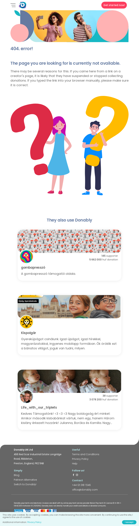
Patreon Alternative (25, 479)
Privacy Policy (80, 459)
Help (74, 463)
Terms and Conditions (85, 454)
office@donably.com (85, 489)
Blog (16, 475)
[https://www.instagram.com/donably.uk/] (77, 475)
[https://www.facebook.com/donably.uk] (73, 475)
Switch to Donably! (25, 484)
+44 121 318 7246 (81, 485)
